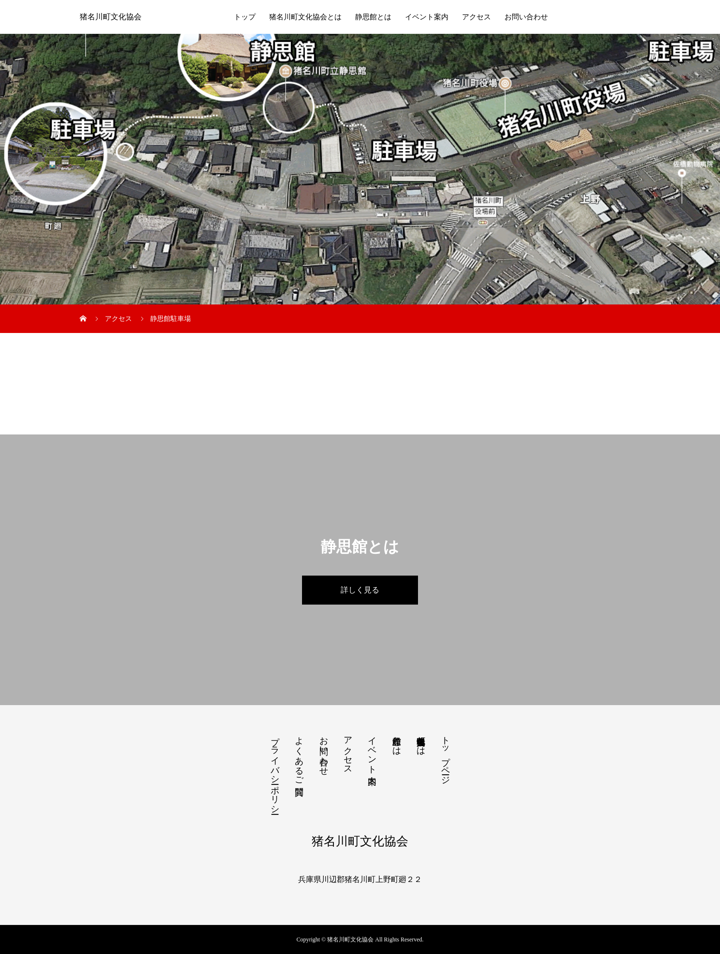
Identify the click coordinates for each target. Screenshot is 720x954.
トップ (245, 17)
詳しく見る (360, 590)
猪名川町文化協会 (111, 17)
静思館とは (373, 17)
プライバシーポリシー (275, 770)
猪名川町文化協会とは (305, 17)
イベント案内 (426, 17)
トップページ (445, 755)
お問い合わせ (526, 17)
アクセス (476, 17)
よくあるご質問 (299, 756)
